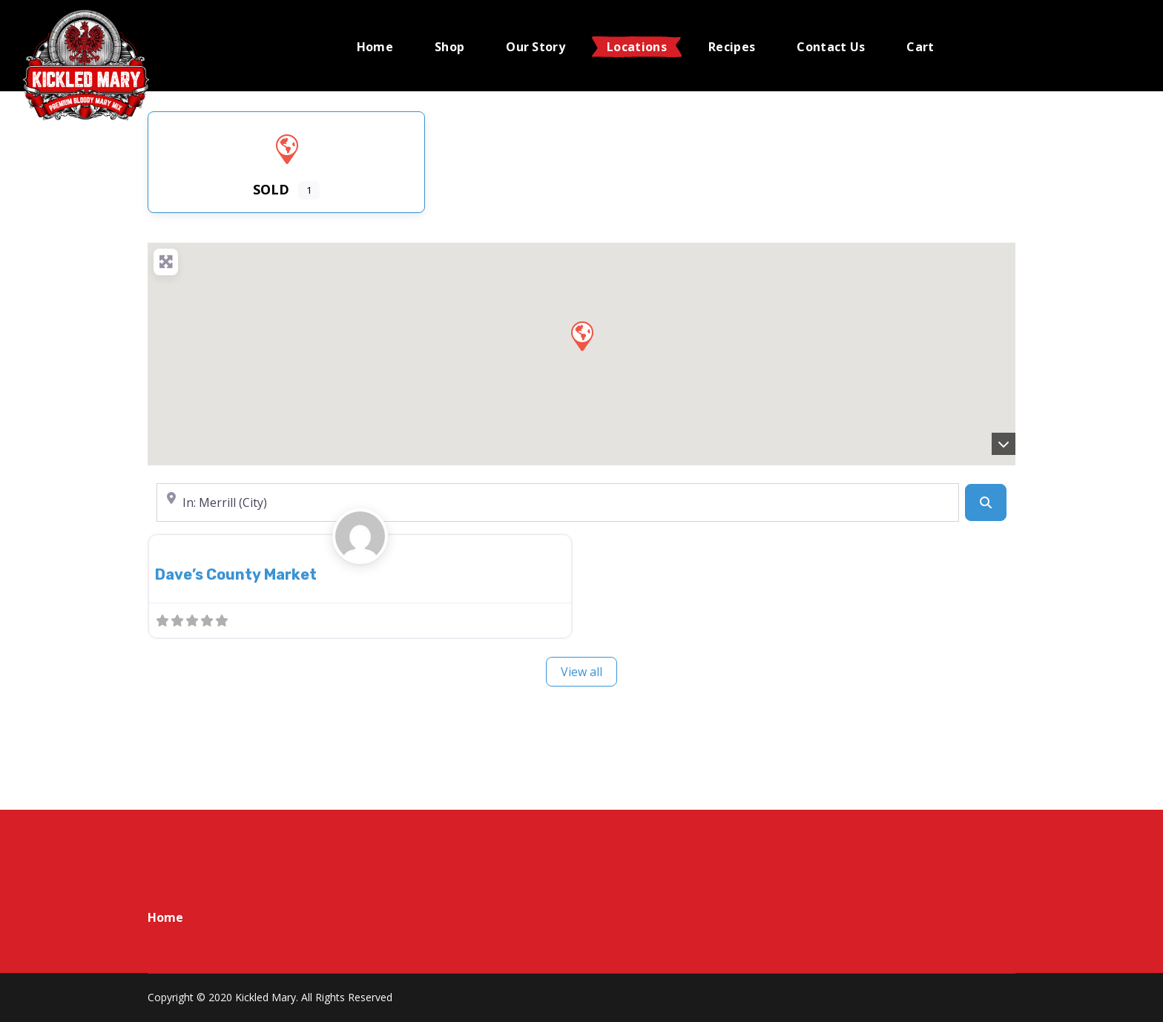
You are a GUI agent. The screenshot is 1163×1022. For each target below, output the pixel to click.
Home (165, 917)
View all (581, 672)
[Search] (985, 502)
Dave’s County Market (236, 574)
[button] (581, 335)
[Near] (558, 502)
